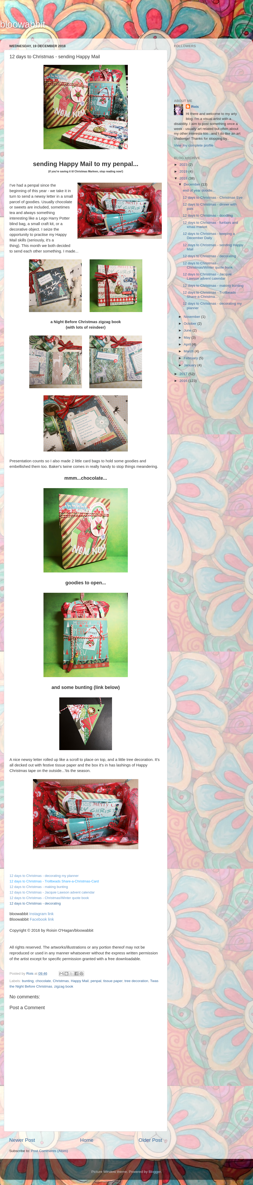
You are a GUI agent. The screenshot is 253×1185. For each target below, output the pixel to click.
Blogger (155, 1172)
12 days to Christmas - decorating (209, 256)
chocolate (43, 981)
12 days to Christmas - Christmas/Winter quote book (49, 898)
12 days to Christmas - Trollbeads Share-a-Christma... (209, 294)
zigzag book (63, 986)
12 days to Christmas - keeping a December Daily (209, 236)
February (191, 358)
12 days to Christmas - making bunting (213, 286)
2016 (183, 381)
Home (86, 1140)
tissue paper (113, 981)
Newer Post (22, 1140)
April (188, 344)
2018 (183, 178)
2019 (183, 171)
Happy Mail (80, 981)
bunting (27, 981)
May (187, 337)
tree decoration (136, 981)
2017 (183, 374)
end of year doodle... (199, 190)
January (190, 365)
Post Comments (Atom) (49, 1151)
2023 (183, 165)
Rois (195, 107)
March (189, 351)
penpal (96, 981)
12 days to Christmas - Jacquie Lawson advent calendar (52, 892)
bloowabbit (22, 24)
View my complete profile (193, 145)
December (192, 184)
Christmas (61, 981)
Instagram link (41, 914)
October (190, 324)
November (192, 317)
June (188, 330)
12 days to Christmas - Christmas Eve (213, 198)
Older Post (150, 1140)
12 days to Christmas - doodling (208, 215)
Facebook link (42, 919)
